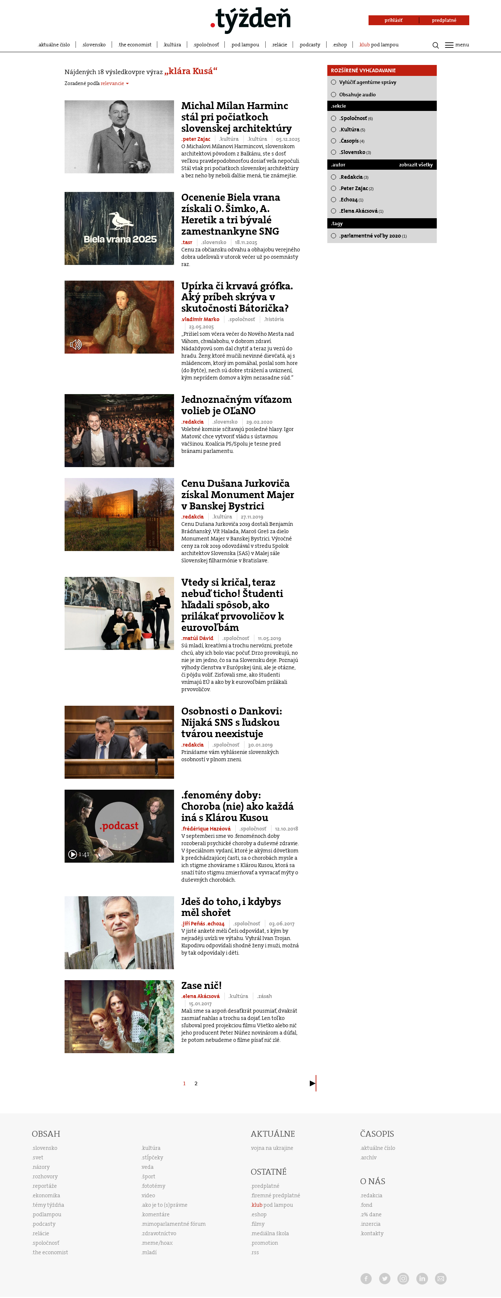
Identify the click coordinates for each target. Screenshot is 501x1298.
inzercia (371, 1224)
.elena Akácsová (201, 996)
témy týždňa (48, 1205)
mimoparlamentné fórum (174, 1224)
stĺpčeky (152, 1157)
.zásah (264, 996)
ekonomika (46, 1195)
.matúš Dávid (198, 638)
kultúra (172, 44)
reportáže (45, 1186)
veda (148, 1167)
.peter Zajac (196, 139)
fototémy (153, 1186)
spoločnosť (206, 44)
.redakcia (193, 421)
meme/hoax (157, 1243)
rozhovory (45, 1176)
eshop (340, 44)
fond (367, 1205)
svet (38, 1157)
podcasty (310, 44)
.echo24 (216, 923)
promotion (265, 1243)
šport (148, 1176)
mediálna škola (270, 1233)
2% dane (371, 1214)
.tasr (187, 242)
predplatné (266, 1186)
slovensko (94, 44)
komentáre (156, 1214)
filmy (258, 1224)
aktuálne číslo (54, 44)
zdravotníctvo (159, 1233)
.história (274, 319)
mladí (149, 1252)
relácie (280, 44)
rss (255, 1252)
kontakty (372, 1233)
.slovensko (214, 242)
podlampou (47, 1214)
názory (41, 1167)
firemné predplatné (276, 1195)
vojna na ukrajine (272, 1148)
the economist (135, 44)
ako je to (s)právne (165, 1205)
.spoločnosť (242, 319)
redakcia (371, 1195)
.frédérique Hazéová (206, 828)
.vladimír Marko (200, 319)
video (148, 1195)
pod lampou (245, 44)
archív (369, 1157)
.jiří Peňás (193, 923)
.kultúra (229, 139)
